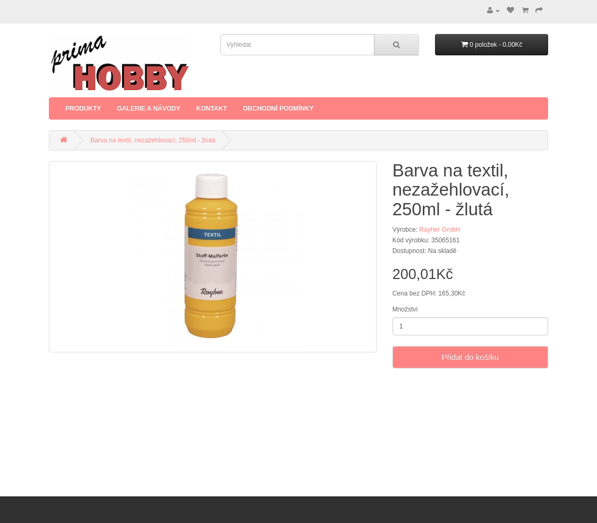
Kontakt (211, 108)
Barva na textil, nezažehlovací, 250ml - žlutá (152, 140)
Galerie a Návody (148, 108)
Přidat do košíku (470, 356)
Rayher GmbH (439, 229)
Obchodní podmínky (278, 108)
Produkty (83, 108)
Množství (405, 309)
